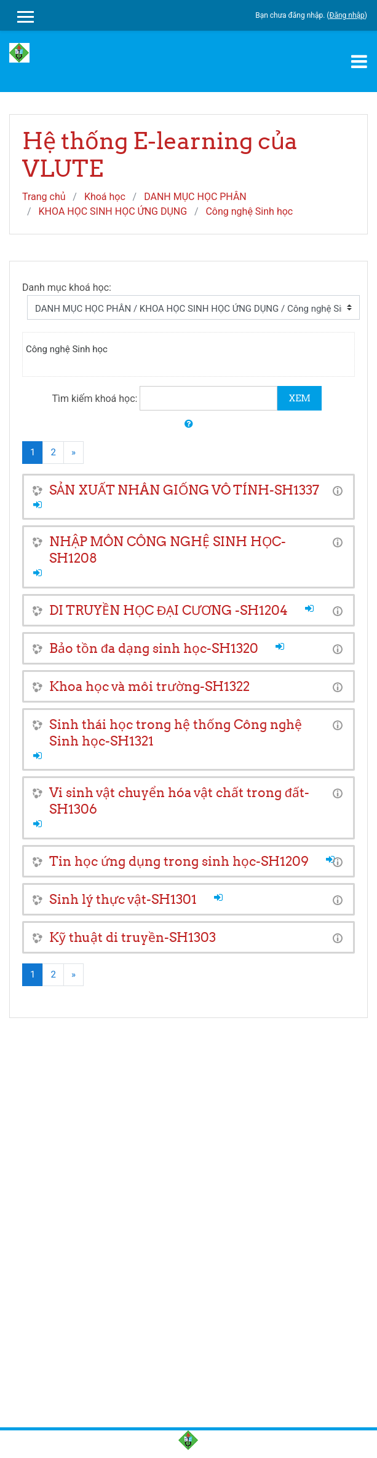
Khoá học (104, 196)
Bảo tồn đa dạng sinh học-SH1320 (153, 648)
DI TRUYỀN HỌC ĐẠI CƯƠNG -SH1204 (168, 610)
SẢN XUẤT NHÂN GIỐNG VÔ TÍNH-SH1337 (184, 490)
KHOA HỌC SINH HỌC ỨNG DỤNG (113, 211)
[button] (188, 424)
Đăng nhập (346, 15)
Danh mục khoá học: (66, 287)
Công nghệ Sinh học (249, 211)
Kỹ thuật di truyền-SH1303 (132, 937)
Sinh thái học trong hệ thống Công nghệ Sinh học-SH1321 (175, 732)
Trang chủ (44, 196)
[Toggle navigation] (359, 61)
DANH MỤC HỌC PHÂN (195, 196)
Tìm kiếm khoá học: (96, 398)
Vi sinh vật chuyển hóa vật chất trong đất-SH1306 (179, 800)
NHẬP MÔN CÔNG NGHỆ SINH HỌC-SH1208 (167, 549)
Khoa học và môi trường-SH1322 (149, 686)
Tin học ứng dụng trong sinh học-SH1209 (179, 861)
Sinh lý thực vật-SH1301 (123, 899)
